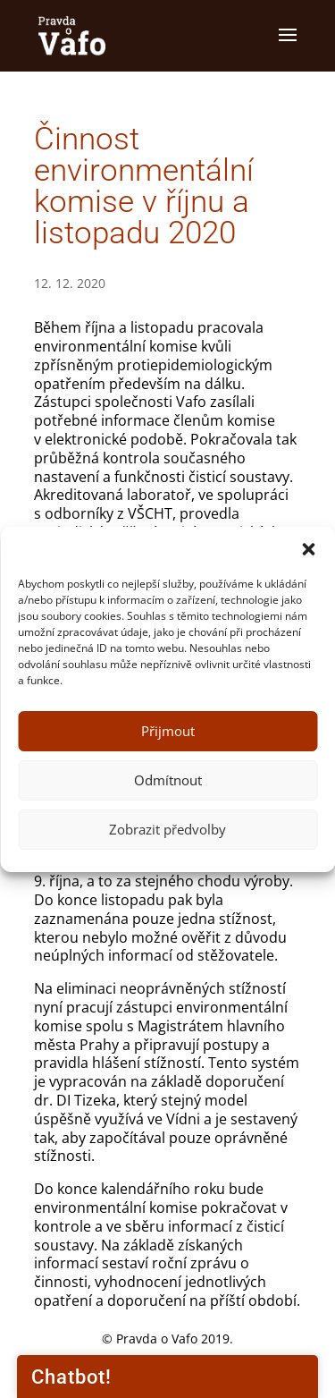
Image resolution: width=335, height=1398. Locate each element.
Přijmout (168, 731)
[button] (308, 549)
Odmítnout (168, 780)
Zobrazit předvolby (167, 829)
